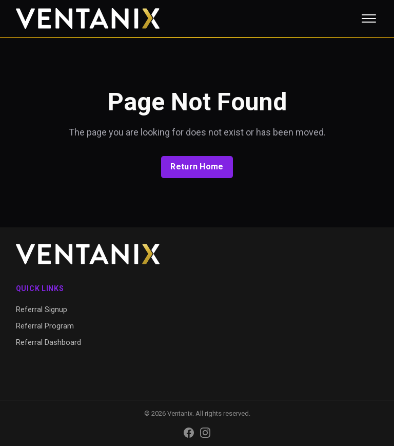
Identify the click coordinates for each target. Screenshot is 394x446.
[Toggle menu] (369, 18)
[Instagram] (205, 433)
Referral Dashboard (48, 342)
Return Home (197, 166)
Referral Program (45, 326)
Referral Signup (41, 309)
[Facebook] (189, 433)
